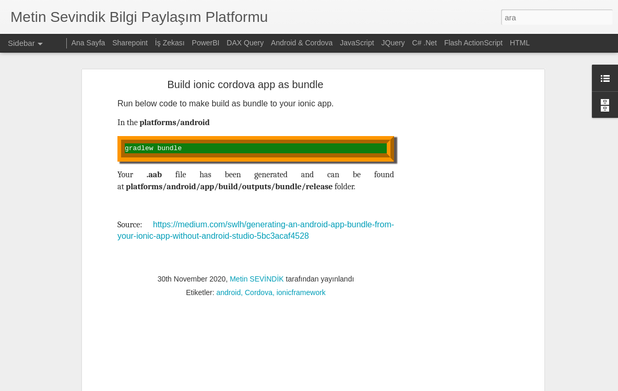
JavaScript (357, 43)
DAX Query (245, 43)
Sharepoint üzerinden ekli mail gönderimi (82, 321)
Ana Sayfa (88, 43)
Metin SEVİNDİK (256, 163)
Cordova (258, 177)
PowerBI (206, 43)
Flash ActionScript (473, 43)
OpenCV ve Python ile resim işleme (75, 345)
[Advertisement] (255, 244)
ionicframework (301, 177)
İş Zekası (170, 43)
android (229, 177)
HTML (520, 43)
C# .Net (424, 43)
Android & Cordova (301, 43)
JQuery (393, 43)
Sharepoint (130, 43)
